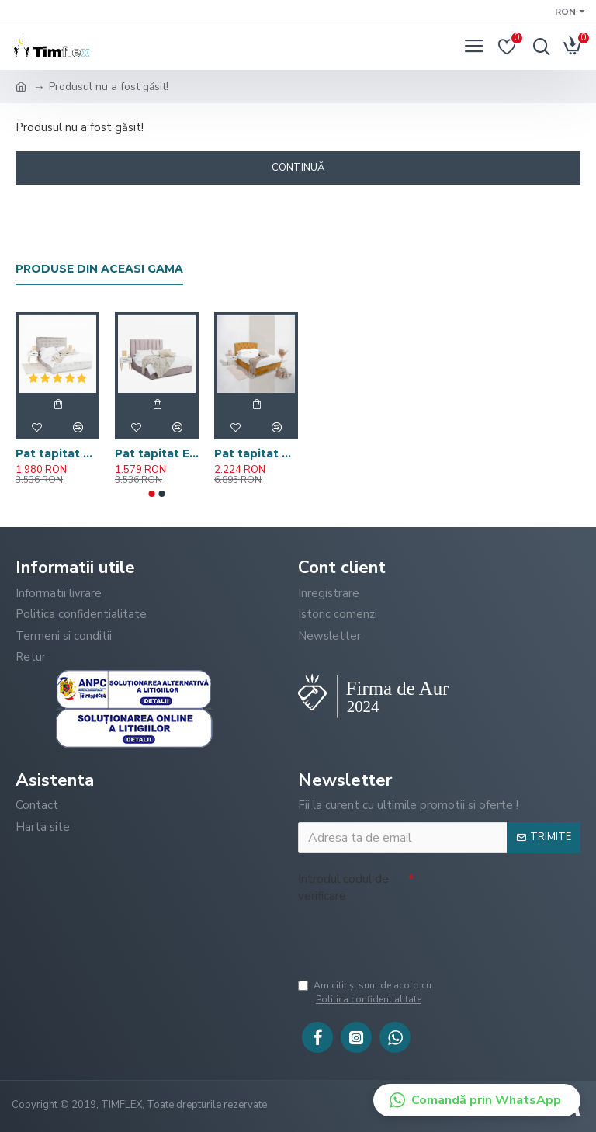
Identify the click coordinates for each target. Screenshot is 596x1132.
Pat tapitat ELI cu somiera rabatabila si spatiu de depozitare (157, 453)
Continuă (298, 168)
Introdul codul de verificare (343, 888)
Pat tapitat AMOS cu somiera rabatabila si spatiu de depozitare (57, 453)
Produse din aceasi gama (99, 269)
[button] (152, 494)
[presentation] (416, 939)
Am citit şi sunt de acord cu (421, 992)
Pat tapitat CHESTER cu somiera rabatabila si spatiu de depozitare (256, 453)
